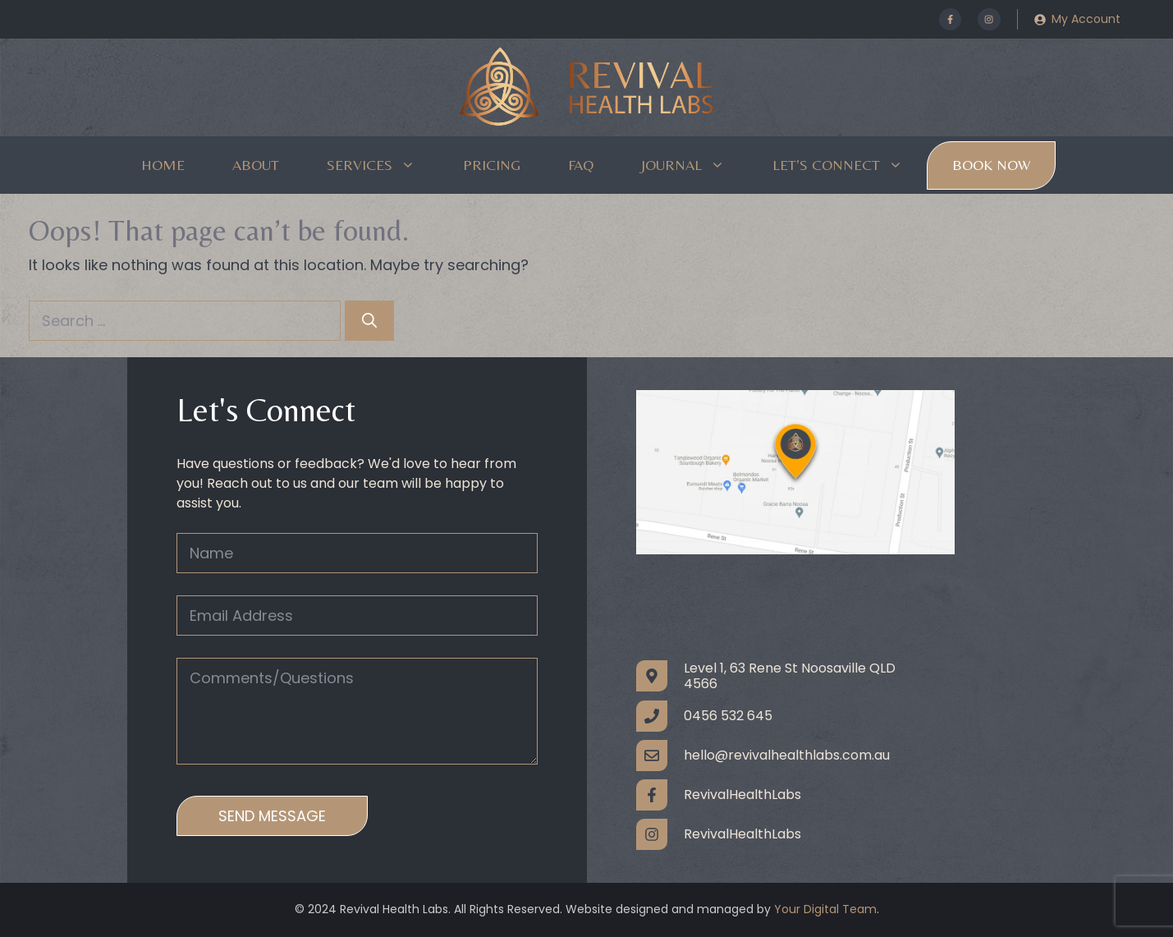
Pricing (491, 164)
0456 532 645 (728, 715)
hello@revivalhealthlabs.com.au (787, 755)
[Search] (369, 321)
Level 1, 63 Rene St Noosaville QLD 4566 (790, 675)
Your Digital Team (825, 909)
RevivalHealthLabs (742, 794)
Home (163, 164)
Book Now (991, 164)
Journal (695, 165)
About (255, 164)
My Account (1086, 19)
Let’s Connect (849, 165)
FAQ (580, 164)
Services (383, 165)
